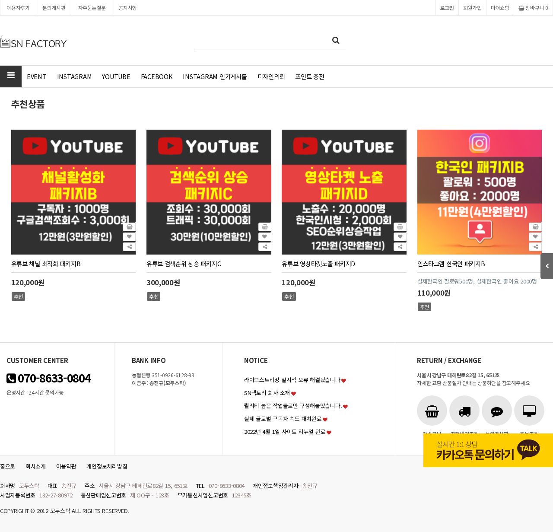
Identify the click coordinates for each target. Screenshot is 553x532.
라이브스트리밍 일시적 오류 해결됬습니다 (292, 380)
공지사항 (127, 7)
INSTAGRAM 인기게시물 (215, 76)
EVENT (37, 76)
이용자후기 (18, 7)
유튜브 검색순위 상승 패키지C (183, 263)
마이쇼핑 (500, 7)
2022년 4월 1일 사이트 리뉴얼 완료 (284, 431)
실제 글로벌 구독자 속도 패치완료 (282, 418)
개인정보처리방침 (106, 466)
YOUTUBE (116, 76)
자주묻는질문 (92, 7)
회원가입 (472, 7)
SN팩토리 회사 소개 (267, 393)
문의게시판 (54, 7)
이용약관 (66, 466)
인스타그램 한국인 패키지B (451, 263)
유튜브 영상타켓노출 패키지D (318, 263)
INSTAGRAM (74, 76)
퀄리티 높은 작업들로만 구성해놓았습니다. (293, 405)
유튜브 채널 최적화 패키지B (46, 263)
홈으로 (7, 466)
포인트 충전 (309, 76)
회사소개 (35, 466)
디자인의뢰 (271, 76)
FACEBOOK (157, 76)
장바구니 (533, 7)
